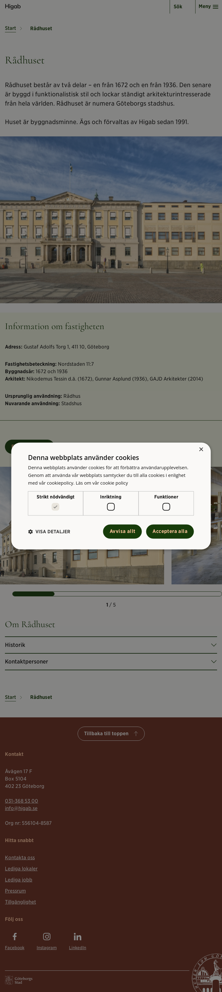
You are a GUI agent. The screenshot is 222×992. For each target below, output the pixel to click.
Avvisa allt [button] (122, 531)
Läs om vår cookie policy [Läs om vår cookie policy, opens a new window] (102, 483)
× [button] (201, 449)
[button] (49, 531)
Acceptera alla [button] (170, 531)
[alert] (111, 496)
